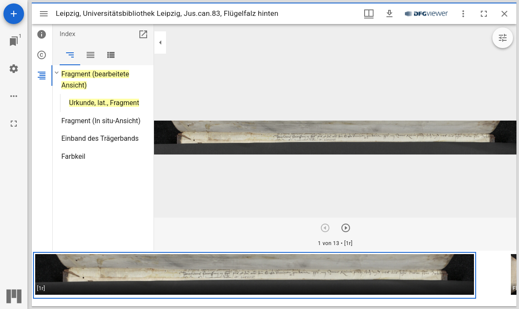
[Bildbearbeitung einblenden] (502, 37)
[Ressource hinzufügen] (13, 13)
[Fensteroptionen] (463, 13)
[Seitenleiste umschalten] (43, 13)
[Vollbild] (13, 123)
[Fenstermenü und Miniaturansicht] (369, 13)
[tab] (42, 34)
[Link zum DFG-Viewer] (426, 14)
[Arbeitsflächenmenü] (13, 68)
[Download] (389, 13)
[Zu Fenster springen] (13, 41)
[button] (254, 275)
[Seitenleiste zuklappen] (160, 42)
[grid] (274, 278)
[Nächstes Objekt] (345, 228)
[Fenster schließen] (504, 13)
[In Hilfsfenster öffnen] (143, 34)
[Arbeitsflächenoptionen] (13, 96)
